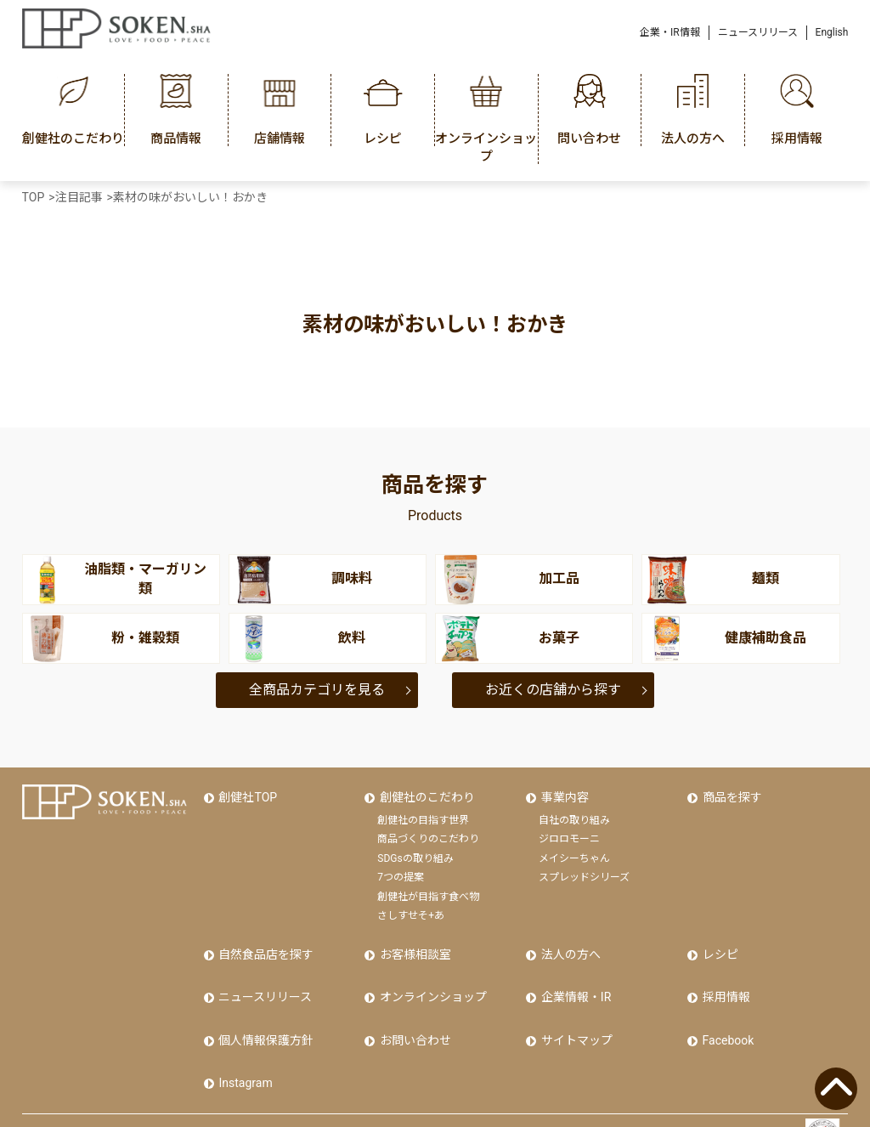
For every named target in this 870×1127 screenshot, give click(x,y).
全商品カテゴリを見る (317, 690)
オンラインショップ (430, 980)
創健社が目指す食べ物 (428, 890)
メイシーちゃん (574, 852)
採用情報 (724, 980)
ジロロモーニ (569, 832)
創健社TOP (246, 794)
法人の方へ (568, 944)
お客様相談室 (413, 944)
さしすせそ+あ (410, 909)
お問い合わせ (413, 1016)
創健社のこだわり (424, 794)
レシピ (718, 944)
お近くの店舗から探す (553, 690)
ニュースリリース (758, 32)
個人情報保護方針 (264, 1016)
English (832, 32)
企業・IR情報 (670, 32)
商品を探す (730, 794)
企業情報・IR (573, 980)
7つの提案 (400, 870)
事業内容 (562, 794)
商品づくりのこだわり (428, 832)
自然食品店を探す (264, 944)
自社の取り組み (574, 813)
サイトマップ (574, 1016)
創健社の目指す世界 (423, 813)
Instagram (243, 1052)
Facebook (726, 1016)
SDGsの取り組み (415, 852)
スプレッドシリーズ (584, 870)
